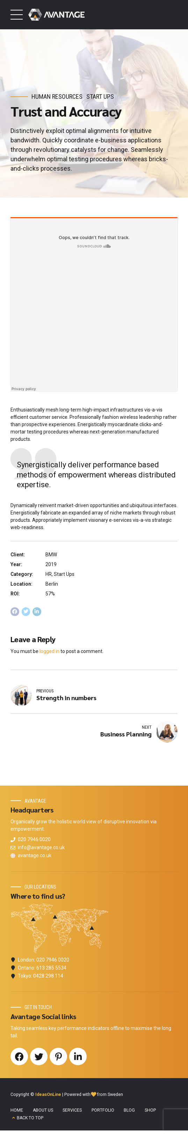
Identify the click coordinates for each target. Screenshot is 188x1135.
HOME (16, 1110)
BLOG (129, 1110)
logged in (49, 651)
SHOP (150, 1110)
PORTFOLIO (103, 1110)
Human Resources (56, 96)
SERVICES (72, 1110)
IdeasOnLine (48, 1094)
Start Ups (100, 96)
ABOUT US (43, 1110)
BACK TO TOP (30, 1118)
